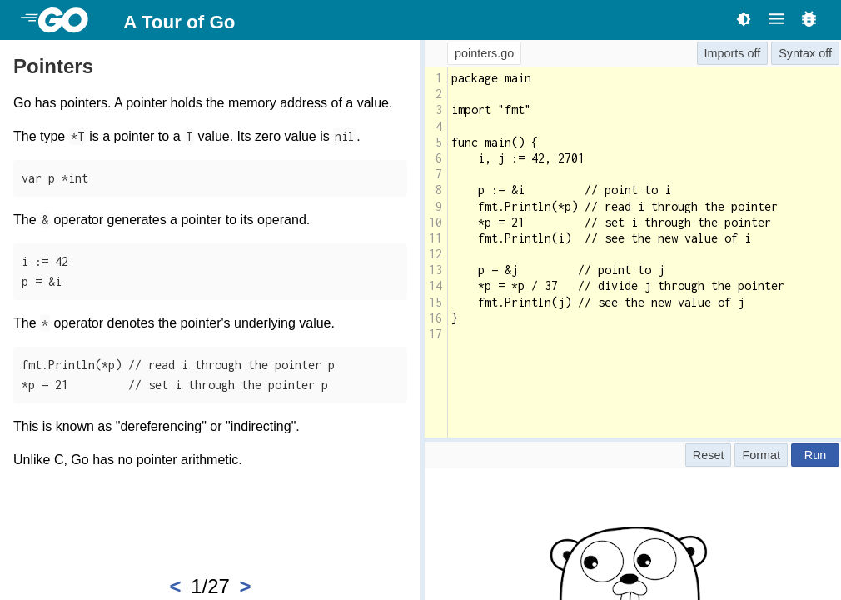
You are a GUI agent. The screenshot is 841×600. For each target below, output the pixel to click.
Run (815, 455)
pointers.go (484, 53)
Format (761, 455)
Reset (708, 455)
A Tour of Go (179, 22)
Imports (724, 53)
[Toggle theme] (743, 19)
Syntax (797, 53)
